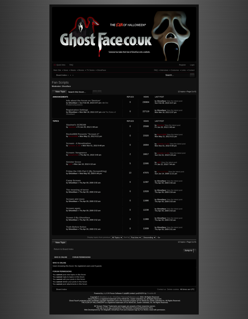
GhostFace (101, 70)
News (66, 70)
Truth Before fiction (76, 227)
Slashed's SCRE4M (76, 125)
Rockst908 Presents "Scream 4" (82, 134)
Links (183, 70)
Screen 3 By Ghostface (78, 217)
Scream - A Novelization (78, 143)
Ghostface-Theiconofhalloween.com (126, 297)
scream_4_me (75, 146)
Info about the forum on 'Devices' (83, 100)
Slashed (72, 127)
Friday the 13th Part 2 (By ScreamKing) (86, 171)
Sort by (133, 237)
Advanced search (99, 92)
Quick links (61, 65)
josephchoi (73, 155)
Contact (191, 70)
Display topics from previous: (105, 237)
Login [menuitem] (192, 65)
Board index (61, 75)
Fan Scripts (60, 82)
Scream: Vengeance (76, 152)
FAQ (156, 70)
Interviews (164, 70)
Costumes (175, 70)
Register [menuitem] (182, 65)
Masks (73, 70)
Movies (81, 70)
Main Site (57, 70)
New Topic (61, 91)
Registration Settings (77, 110)
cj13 (70, 164)
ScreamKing (162, 172)
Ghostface (66, 86)
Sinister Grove (73, 162)
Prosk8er (150, 293)
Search (192, 75)
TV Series (91, 70)
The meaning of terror (77, 190)
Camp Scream (73, 180)
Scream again (73, 208)
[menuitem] (173, 289)
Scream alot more (75, 199)
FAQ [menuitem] (71, 65)
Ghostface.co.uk (106, 297)
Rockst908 (73, 136)
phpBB (105, 293)
